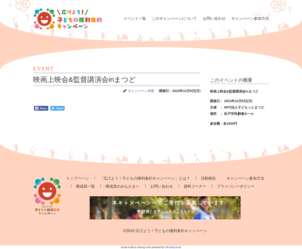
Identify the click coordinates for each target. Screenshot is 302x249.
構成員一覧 (85, 186)
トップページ (77, 178)
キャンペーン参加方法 (250, 18)
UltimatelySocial (172, 247)
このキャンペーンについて (174, 18)
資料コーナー (195, 186)
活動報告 (208, 178)
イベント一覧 (134, 18)
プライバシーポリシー (236, 186)
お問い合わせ (214, 18)
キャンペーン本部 (141, 91)
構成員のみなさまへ (122, 186)
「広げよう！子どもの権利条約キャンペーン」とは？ (145, 178)
